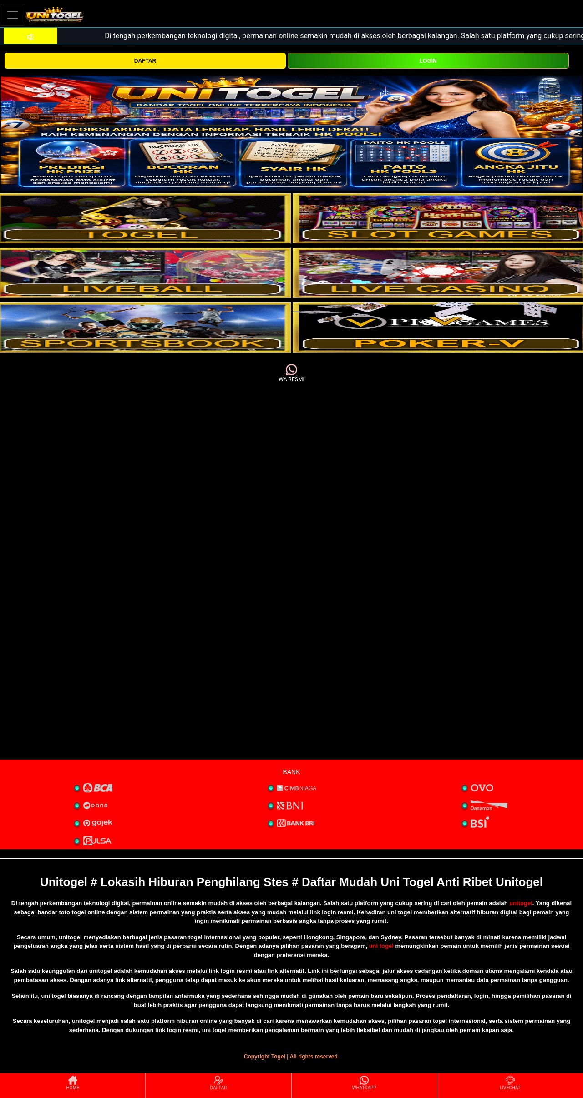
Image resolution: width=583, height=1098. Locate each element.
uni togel (381, 945)
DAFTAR (145, 61)
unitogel (520, 903)
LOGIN (428, 61)
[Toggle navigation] (12, 15)
